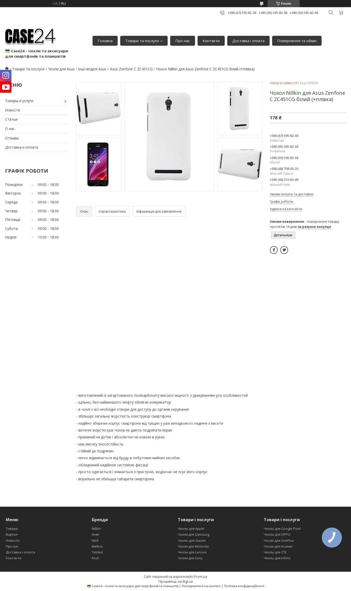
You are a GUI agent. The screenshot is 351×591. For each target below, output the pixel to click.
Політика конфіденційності (244, 586)
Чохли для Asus (61, 69)
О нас (10, 128)
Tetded (97, 552)
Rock (95, 558)
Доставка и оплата (21, 147)
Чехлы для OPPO (277, 534)
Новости (12, 110)
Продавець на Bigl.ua (176, 581)
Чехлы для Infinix (277, 558)
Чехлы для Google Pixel (282, 528)
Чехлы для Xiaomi (192, 540)
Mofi (95, 540)
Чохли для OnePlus (279, 540)
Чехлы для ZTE (275, 552)
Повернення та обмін (297, 40)
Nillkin (96, 528)
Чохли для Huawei (278, 546)
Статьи (11, 119)
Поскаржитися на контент (201, 586)
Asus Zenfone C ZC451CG (131, 69)
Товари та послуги (142, 40)
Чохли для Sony (190, 558)
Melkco (97, 546)
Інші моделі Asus (92, 69)
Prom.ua (200, 576)
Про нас (182, 40)
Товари (12, 528)
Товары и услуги (19, 100)
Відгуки (11, 534)
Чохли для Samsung (193, 534)
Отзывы (12, 138)
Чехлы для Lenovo (192, 552)
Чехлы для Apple (191, 528)
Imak (95, 534)
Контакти (211, 40)
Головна (105, 40)
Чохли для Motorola (193, 546)
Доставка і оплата (248, 40)
